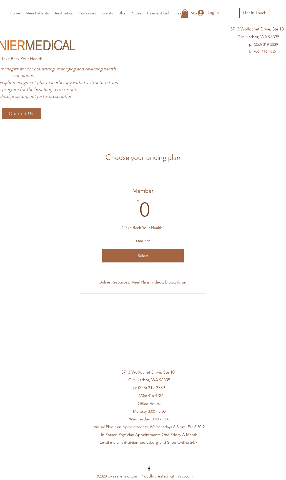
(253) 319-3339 (266, 44)
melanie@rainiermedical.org (134, 442)
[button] (185, 13)
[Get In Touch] (254, 13)
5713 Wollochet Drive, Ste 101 (258, 29)
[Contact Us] (21, 113)
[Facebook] (149, 468)
